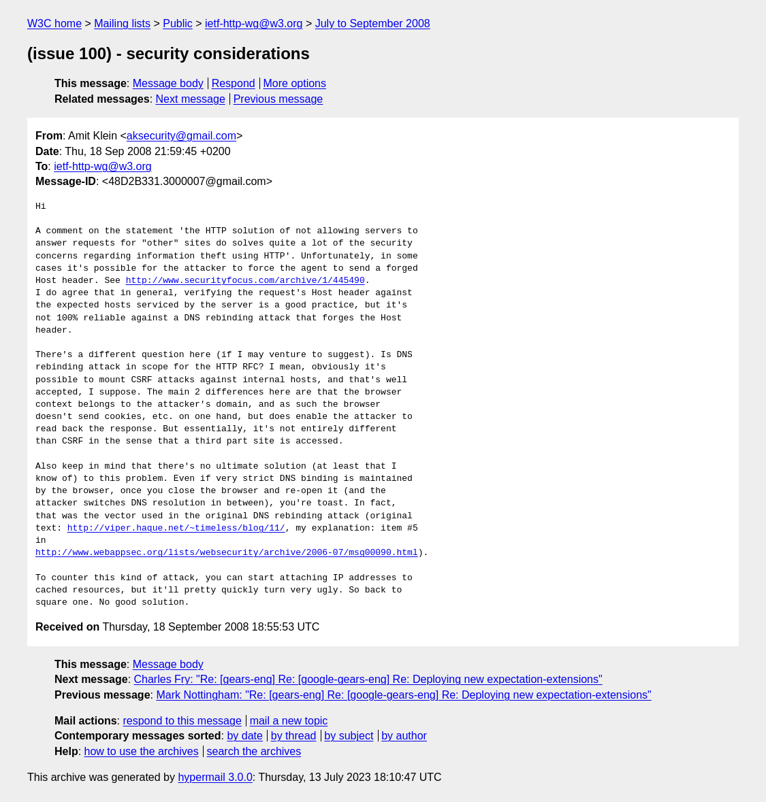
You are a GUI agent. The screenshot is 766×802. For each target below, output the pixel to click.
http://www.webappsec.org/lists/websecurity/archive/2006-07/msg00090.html (226, 553)
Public (178, 23)
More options (295, 83)
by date (244, 735)
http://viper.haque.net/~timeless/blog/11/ (176, 528)
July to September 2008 (372, 23)
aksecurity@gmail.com (181, 135)
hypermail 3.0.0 (215, 777)
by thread (294, 735)
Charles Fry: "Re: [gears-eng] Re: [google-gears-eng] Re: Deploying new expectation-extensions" (368, 679)
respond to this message (182, 720)
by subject (348, 735)
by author (404, 735)
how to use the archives (141, 751)
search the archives (254, 751)
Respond (233, 83)
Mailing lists (122, 23)
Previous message (278, 99)
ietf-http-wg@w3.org (253, 23)
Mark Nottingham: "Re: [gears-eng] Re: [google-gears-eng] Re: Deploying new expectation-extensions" (403, 695)
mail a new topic (289, 720)
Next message (190, 99)
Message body (168, 83)
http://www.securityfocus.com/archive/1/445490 (245, 281)
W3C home (54, 23)
